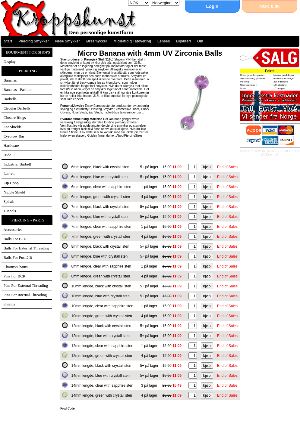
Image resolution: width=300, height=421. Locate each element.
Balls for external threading (26, 248)
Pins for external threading (26, 285)
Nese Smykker (67, 41)
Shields (9, 304)
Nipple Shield (14, 192)
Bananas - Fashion (18, 89)
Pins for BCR (15, 276)
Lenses (163, 41)
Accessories (13, 229)
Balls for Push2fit (18, 257)
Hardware (11, 145)
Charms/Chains (16, 267)
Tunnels (10, 211)
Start (8, 41)
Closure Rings (15, 117)
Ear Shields (13, 127)
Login (212, 6)
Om (200, 41)
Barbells (10, 99)
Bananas (10, 80)
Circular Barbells (17, 108)
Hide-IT (10, 155)
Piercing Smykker (33, 41)
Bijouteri (183, 41)
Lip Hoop (11, 183)
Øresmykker (96, 41)
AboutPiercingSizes (129, 135)
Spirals (9, 201)
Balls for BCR (15, 239)
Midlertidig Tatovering (132, 41)
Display (10, 61)
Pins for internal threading (25, 295)
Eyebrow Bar (14, 136)
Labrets (9, 173)
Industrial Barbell (17, 164)
